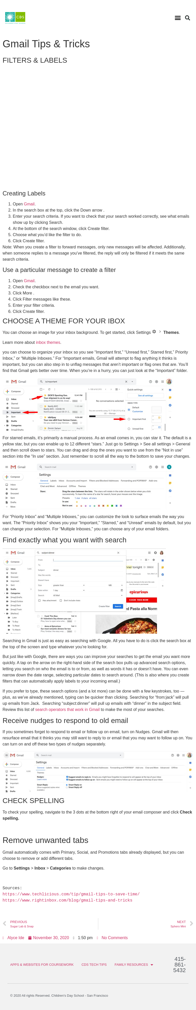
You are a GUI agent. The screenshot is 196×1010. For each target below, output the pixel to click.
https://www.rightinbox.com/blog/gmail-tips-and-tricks (67, 900)
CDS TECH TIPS (93, 965)
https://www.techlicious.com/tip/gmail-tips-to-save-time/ (71, 894)
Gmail (29, 204)
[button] (177, 18)
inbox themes (48, 342)
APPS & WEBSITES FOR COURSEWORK (42, 965)
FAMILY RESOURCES (134, 965)
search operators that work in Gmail (67, 709)
